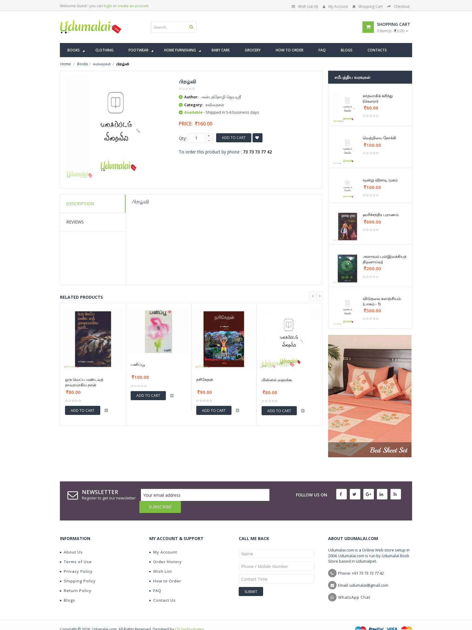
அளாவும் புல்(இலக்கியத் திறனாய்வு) (384, 259)
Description (80, 203)
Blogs (67, 588)
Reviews (75, 222)
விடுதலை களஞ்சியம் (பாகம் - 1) (382, 301)
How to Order (165, 569)
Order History (165, 549)
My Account (335, 6)
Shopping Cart (368, 6)
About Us (71, 540)
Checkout (398, 6)
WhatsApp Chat (354, 585)
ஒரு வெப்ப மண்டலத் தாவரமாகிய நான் (84, 382)
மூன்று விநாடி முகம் (380, 180)
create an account (133, 5)
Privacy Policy (76, 559)
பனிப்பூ (138, 364)
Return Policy (76, 578)
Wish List (160, 559)
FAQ (155, 578)
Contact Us (162, 588)
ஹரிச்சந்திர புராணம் (381, 214)
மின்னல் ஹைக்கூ (277, 379)
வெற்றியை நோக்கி (379, 138)
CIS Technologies (189, 617)
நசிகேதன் (204, 379)
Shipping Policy (78, 569)
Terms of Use (76, 549)
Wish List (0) (305, 6)
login (108, 5)
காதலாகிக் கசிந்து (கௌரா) (378, 98)
